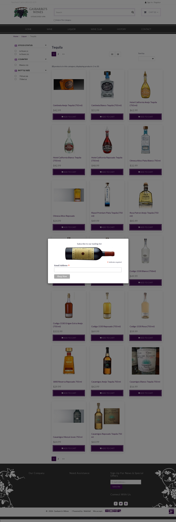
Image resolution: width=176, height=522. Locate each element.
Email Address (62, 265)
